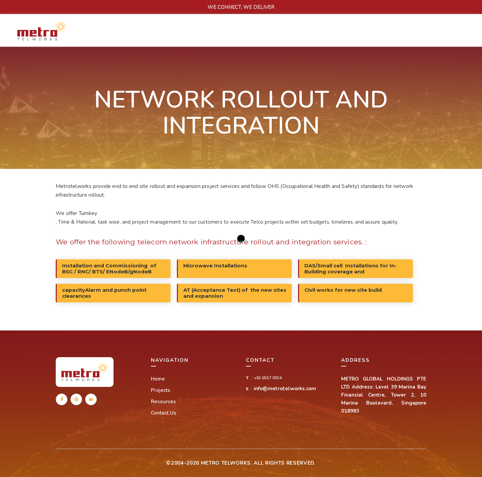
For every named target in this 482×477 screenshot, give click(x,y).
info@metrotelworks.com (285, 388)
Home (158, 379)
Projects (160, 390)
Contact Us (163, 413)
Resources (163, 401)
